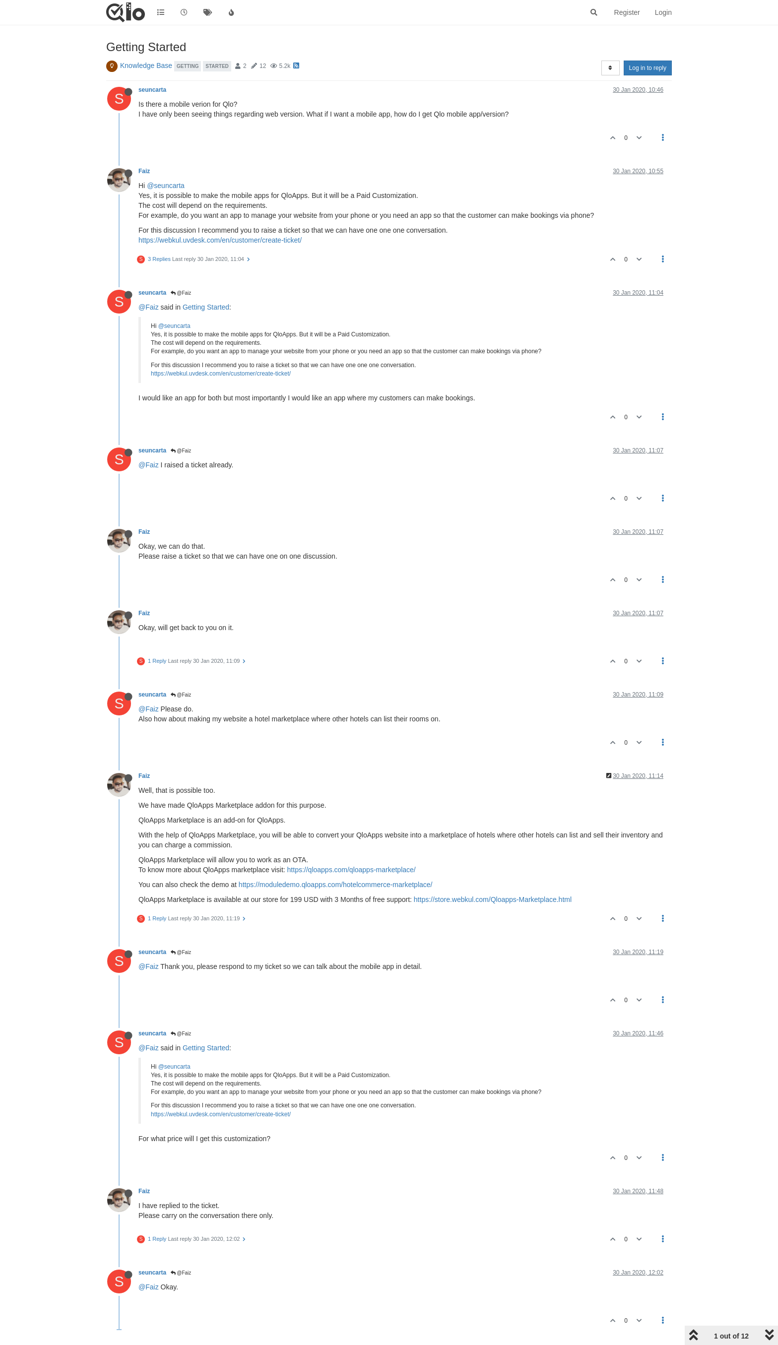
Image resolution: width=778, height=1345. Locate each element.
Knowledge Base (146, 65)
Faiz (144, 171)
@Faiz (181, 293)
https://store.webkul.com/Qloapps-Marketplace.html (493, 899)
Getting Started (206, 307)
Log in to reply (647, 67)
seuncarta (152, 89)
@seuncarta (166, 186)
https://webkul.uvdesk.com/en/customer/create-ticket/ (220, 240)
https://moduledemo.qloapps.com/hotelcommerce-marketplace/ (336, 885)
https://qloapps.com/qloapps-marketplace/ (351, 870)
